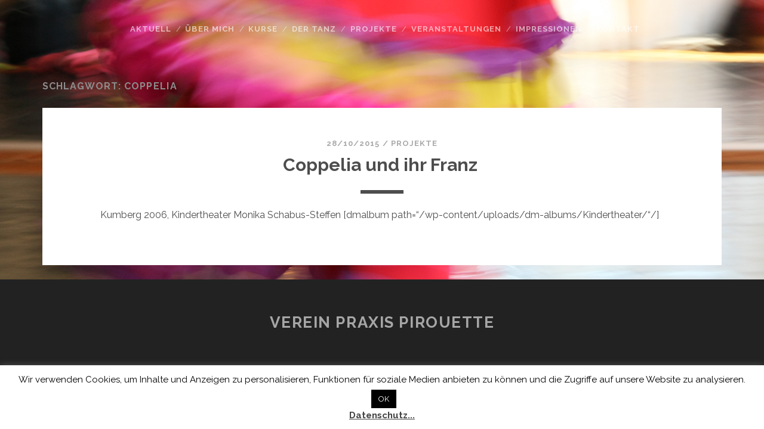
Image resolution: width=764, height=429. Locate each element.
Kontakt (618, 28)
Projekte (373, 28)
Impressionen (549, 28)
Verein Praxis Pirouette (382, 322)
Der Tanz (314, 28)
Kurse (263, 28)
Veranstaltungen (456, 28)
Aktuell (150, 28)
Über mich (209, 28)
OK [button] (383, 398)
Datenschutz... (382, 415)
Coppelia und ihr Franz (382, 164)
